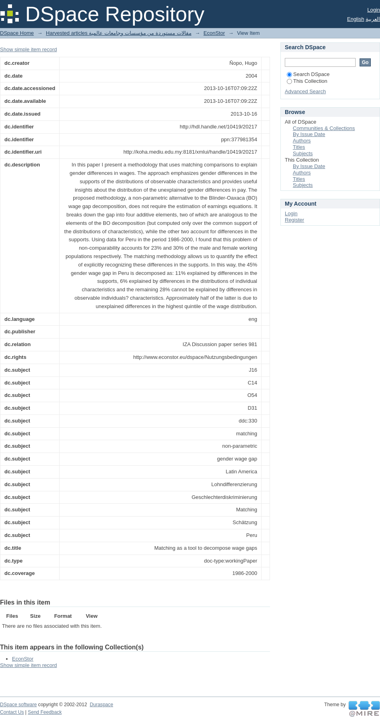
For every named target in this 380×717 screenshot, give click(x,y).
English (355, 19)
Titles (299, 147)
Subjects (303, 153)
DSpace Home (17, 33)
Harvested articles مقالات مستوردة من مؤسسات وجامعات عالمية (119, 33)
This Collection (307, 81)
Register (294, 220)
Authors (302, 141)
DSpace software (18, 704)
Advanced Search (305, 91)
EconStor (214, 33)
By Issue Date (309, 134)
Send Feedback (45, 712)
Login (373, 10)
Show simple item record (28, 49)
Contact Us (12, 712)
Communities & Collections (324, 128)
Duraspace (101, 704)
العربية (373, 19)
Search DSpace (308, 74)
